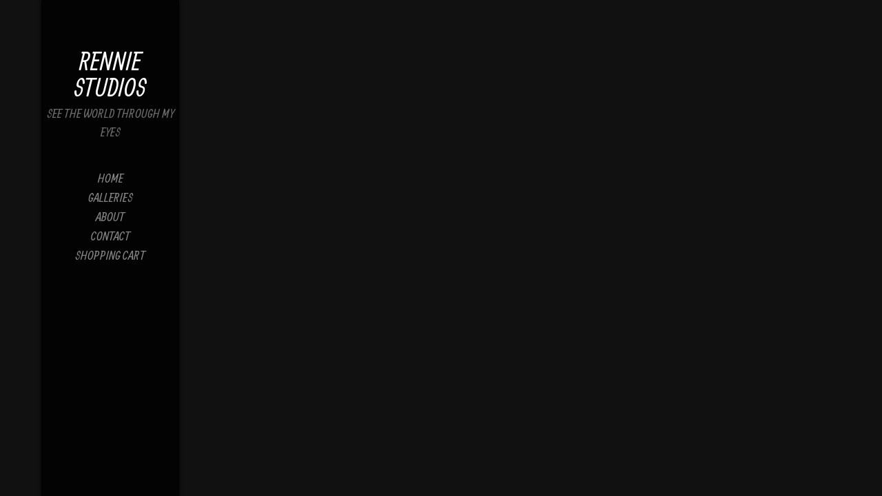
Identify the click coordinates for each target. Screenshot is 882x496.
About (110, 216)
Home (110, 178)
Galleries (110, 197)
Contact (110, 236)
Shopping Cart (110, 255)
